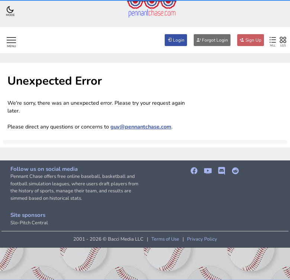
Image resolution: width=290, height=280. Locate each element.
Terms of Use (165, 239)
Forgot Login (212, 40)
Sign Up (250, 40)
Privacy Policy (202, 239)
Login (175, 40)
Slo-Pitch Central (29, 222)
